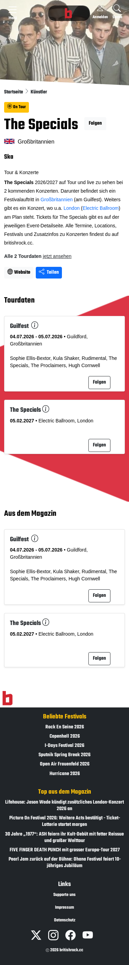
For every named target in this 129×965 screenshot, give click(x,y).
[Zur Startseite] (7, 698)
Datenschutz (64, 920)
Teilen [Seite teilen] (49, 272)
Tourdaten (19, 301)
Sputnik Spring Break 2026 (64, 755)
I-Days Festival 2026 (64, 746)
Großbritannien (57, 199)
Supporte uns (64, 895)
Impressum (64, 907)
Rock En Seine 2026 (64, 727)
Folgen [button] (95, 123)
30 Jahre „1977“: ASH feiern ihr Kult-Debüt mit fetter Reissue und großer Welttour (64, 837)
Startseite (14, 92)
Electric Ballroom (101, 208)
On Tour (16, 107)
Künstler (39, 92)
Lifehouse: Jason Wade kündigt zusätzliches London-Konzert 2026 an (64, 805)
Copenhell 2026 (65, 736)
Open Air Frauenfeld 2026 (64, 764)
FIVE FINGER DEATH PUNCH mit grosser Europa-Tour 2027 (65, 850)
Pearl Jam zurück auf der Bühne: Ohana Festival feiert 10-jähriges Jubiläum (65, 862)
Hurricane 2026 (65, 774)
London (72, 208)
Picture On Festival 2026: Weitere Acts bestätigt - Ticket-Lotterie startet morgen (64, 821)
